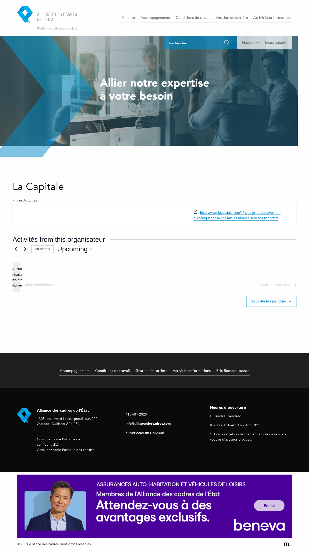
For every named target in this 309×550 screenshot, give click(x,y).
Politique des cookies (78, 449)
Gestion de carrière (232, 17)
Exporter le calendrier (268, 301)
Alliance (128, 17)
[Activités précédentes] (15, 249)
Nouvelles (250, 43)
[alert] (16, 277)
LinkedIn (156, 433)
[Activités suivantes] (25, 249)
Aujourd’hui (42, 249)
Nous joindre (276, 43)
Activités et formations (272, 17)
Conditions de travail (193, 17)
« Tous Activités (25, 200)
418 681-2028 (136, 414)
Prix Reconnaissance (232, 370)
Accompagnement (155, 17)
